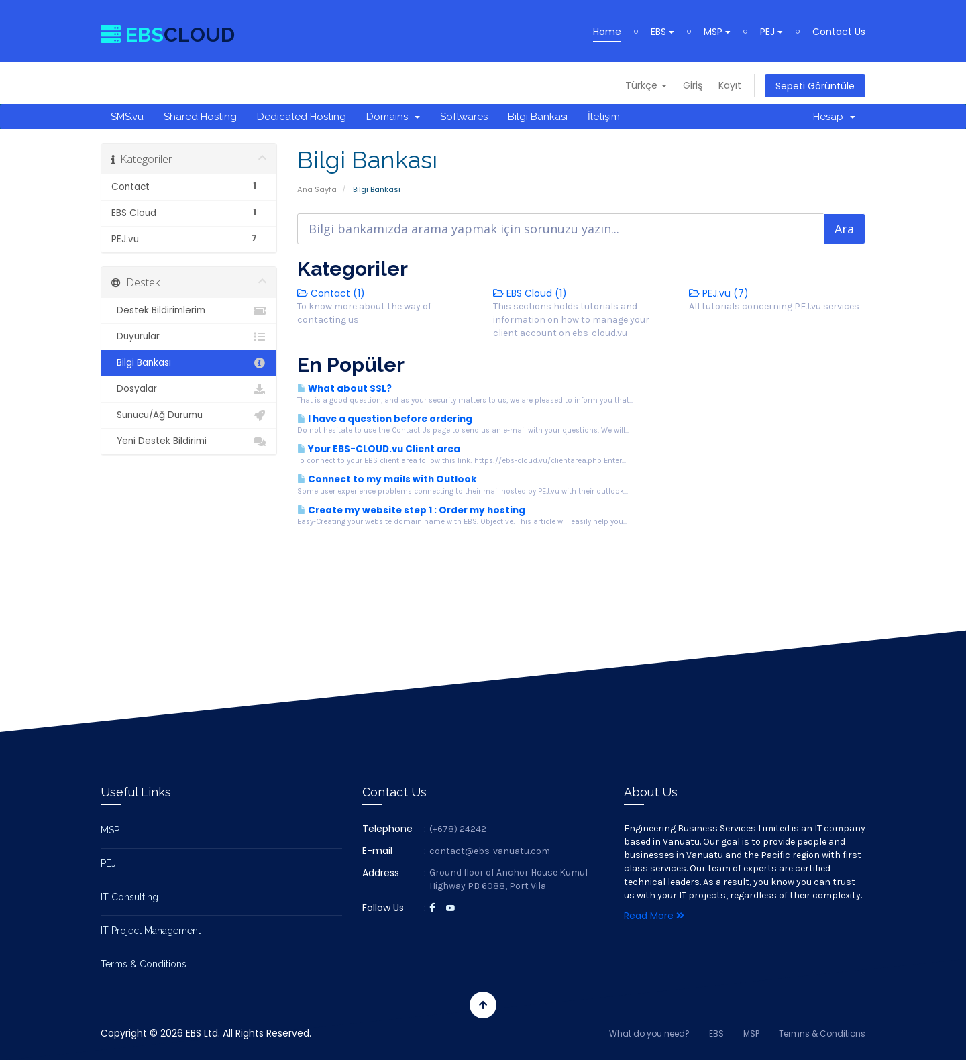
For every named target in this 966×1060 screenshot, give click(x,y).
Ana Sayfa (317, 189)
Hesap (834, 117)
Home (607, 31)
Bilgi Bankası (538, 117)
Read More (654, 915)
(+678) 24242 (457, 829)
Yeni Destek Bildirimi (188, 441)
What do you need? (649, 1033)
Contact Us (838, 31)
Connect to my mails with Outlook (387, 479)
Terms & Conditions (143, 964)
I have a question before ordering (384, 419)
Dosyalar (188, 389)
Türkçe (646, 85)
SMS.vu (127, 117)
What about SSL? (344, 388)
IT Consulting (129, 897)
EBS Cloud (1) (530, 293)
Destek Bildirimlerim (188, 311)
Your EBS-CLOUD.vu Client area (378, 449)
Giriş (692, 85)
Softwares (464, 117)
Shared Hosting (200, 117)
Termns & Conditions (822, 1033)
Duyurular (188, 337)
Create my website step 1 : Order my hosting (411, 510)
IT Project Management (151, 930)
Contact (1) (331, 293)
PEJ (771, 31)
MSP (717, 31)
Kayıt (729, 85)
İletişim (604, 117)
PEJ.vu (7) (719, 293)
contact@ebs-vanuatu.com (489, 851)
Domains (393, 117)
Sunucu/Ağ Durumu (188, 415)
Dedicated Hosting (301, 117)
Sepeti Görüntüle (815, 86)
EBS (662, 31)
